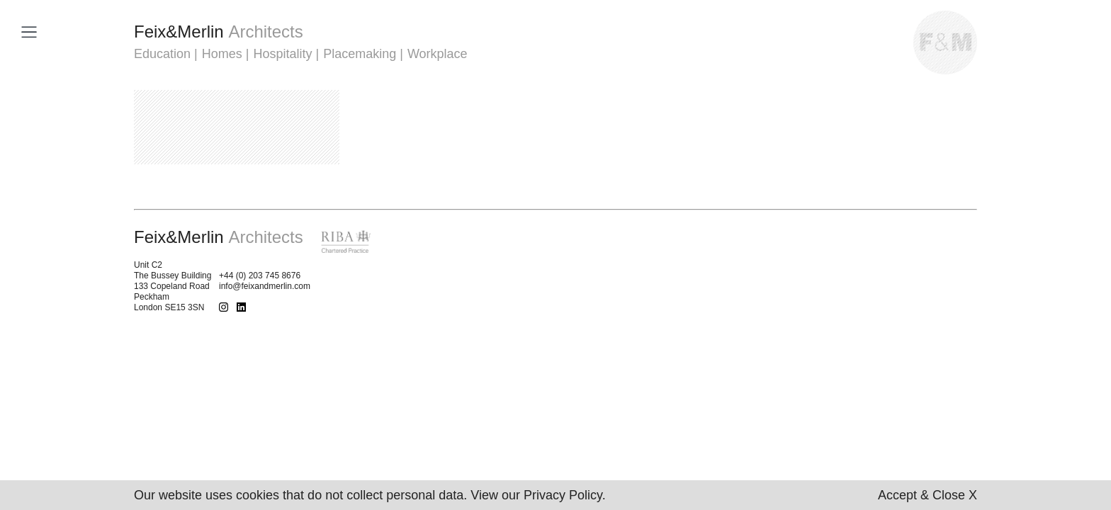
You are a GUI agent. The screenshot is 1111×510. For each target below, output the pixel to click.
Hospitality (282, 54)
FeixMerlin (218, 31)
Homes (222, 54)
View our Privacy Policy (536, 495)
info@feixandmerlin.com (264, 286)
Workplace (437, 54)
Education (162, 54)
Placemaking (359, 54)
